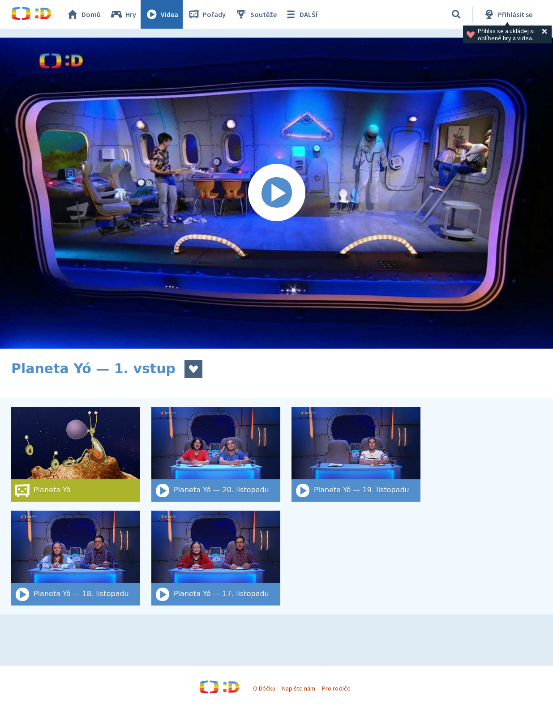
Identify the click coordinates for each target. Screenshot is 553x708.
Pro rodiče (336, 688)
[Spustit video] (276, 193)
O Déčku (264, 688)
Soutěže (256, 14)
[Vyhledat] (456, 14)
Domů (83, 14)
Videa (161, 14)
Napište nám (298, 688)
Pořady (206, 14)
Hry (123, 14)
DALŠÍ (300, 14)
